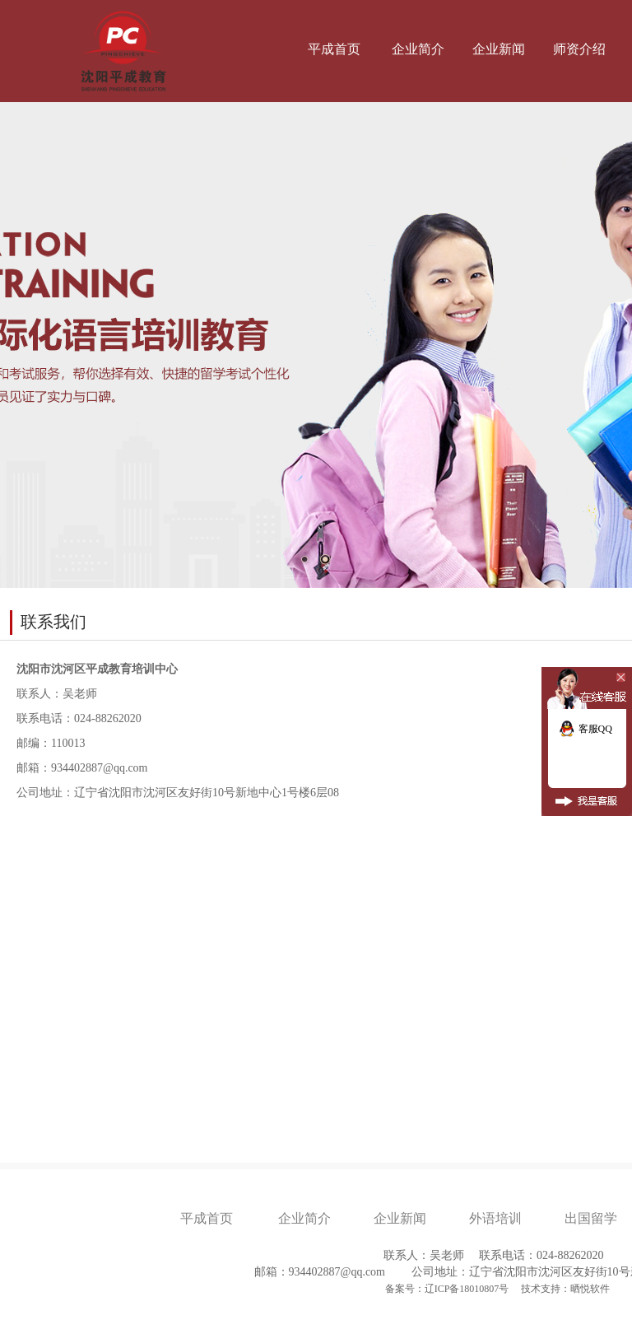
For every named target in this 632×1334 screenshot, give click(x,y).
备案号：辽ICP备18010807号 (448, 1288)
